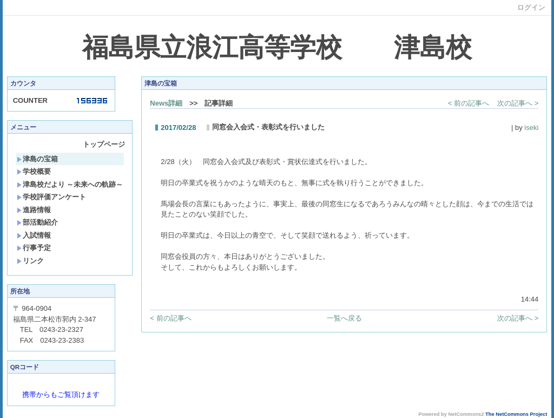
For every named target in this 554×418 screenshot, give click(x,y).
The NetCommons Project (516, 414)
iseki (531, 127)
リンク (30, 261)
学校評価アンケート (51, 197)
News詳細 (166, 103)
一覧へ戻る (344, 318)
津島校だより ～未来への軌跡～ (70, 184)
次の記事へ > (517, 103)
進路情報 (34, 210)
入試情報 (34, 235)
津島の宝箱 (37, 159)
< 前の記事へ (468, 103)
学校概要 (34, 171)
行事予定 (34, 248)
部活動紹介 (37, 222)
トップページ (104, 144)
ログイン (531, 7)
